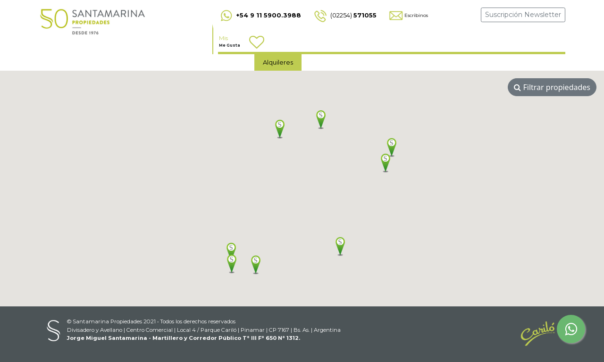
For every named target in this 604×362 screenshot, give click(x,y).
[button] (321, 119)
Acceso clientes (489, 61)
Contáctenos (368, 62)
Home (236, 62)
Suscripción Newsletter (523, 14)
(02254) (344, 15)
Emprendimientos (429, 61)
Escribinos (408, 15)
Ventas (320, 62)
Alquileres (278, 62)
